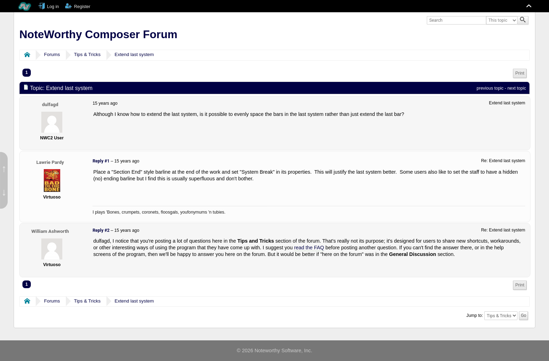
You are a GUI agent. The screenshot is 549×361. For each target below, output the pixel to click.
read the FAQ (309, 247)
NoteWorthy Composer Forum (98, 34)
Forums (52, 54)
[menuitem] (520, 73)
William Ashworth (50, 231)
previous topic (490, 88)
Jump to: (474, 315)
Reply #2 (100, 230)
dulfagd (50, 104)
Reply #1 (100, 161)
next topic (516, 88)
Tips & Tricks (87, 54)
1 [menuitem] (27, 72)
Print (519, 73)
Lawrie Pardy (50, 162)
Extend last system (134, 54)
